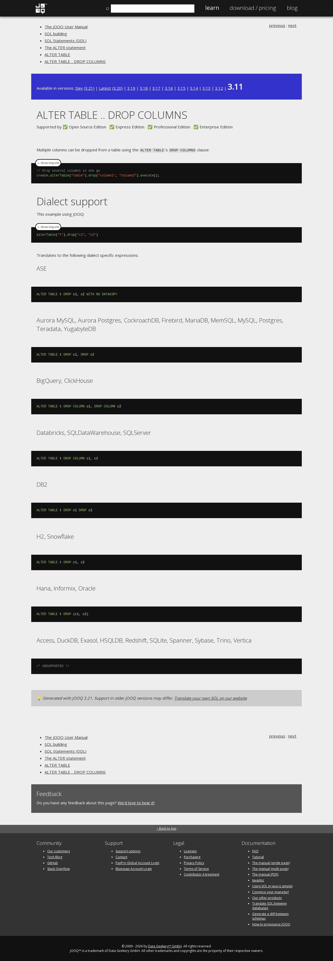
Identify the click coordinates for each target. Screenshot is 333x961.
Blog (292, 7)
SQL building (56, 33)
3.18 (144, 88)
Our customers (58, 850)
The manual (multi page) (270, 868)
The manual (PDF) (265, 874)
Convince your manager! (270, 891)
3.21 (89, 88)
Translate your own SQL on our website (210, 697)
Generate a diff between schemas (270, 915)
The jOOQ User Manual (66, 26)
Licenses (190, 850)
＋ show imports (48, 162)
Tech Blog (54, 856)
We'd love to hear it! (136, 802)
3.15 (181, 88)
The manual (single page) (271, 862)
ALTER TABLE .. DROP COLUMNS (75, 61)
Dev (79, 88)
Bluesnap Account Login (134, 868)
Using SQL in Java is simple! (272, 885)
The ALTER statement (65, 47)
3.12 (219, 88)
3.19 (131, 88)
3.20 (117, 88)
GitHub (52, 862)
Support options (128, 850)
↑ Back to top (166, 828)
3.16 (169, 88)
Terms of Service (196, 868)
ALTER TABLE (57, 54)
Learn (212, 7)
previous (277, 25)
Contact (121, 856)
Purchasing (192, 856)
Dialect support (72, 201)
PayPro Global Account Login (137, 862)
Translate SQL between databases (269, 905)
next (292, 25)
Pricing (253, 7)
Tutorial (258, 856)
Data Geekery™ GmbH (165, 946)
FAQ (255, 850)
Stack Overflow (58, 868)
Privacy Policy (194, 862)
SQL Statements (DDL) (65, 40)
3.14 (194, 88)
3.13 (207, 88)
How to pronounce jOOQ (271, 923)
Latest (105, 88)
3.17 (156, 88)
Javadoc (258, 879)
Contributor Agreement (201, 874)
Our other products (267, 897)
